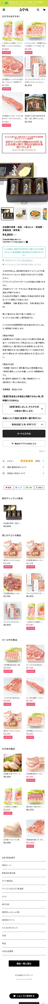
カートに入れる (24, 433)
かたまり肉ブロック (10, 928)
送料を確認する (27, 260)
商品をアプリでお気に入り (24, 444)
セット (4, 896)
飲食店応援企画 (8, 873)
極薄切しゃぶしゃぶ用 (10, 912)
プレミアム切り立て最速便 (12, 889)
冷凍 (4, 936)
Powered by (24, 979)
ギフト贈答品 (7, 881)
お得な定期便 (7, 951)
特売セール (6, 865)
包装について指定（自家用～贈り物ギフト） (22, 418)
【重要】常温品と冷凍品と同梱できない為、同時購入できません (23, 398)
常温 (4, 943)
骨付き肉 (5, 904)
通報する (42, 451)
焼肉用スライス (8, 920)
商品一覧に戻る (24, 963)
